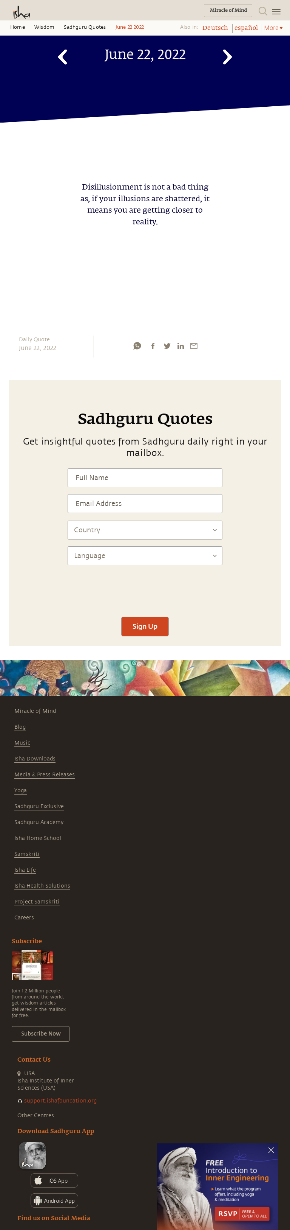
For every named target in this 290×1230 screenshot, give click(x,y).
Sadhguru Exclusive (39, 806)
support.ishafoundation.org (60, 1101)
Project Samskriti (37, 902)
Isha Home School (37, 838)
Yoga (20, 790)
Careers (24, 918)
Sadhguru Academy (38, 822)
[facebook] (153, 345)
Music (22, 743)
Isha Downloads (35, 759)
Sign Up (145, 626)
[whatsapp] (137, 346)
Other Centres (35, 1115)
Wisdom (44, 27)
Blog (20, 727)
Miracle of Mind (35, 711)
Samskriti (27, 854)
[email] (193, 346)
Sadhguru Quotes (85, 27)
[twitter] (167, 346)
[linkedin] (180, 346)
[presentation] (145, 587)
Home (17, 27)
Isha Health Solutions (42, 886)
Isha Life (25, 870)
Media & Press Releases (44, 774)
